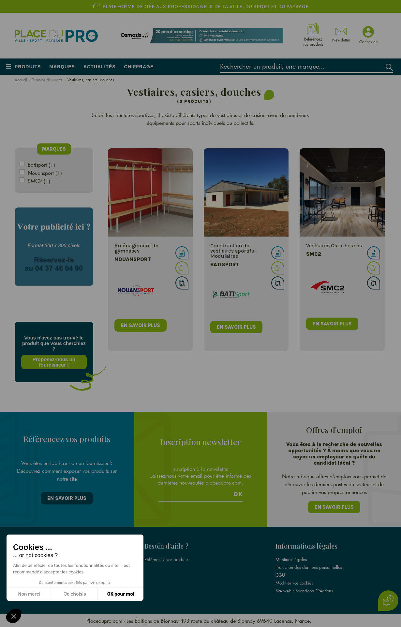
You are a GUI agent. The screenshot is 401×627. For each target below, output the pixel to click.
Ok (238, 494)
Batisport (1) (41, 164)
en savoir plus (140, 325)
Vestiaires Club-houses (334, 245)
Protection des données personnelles (308, 567)
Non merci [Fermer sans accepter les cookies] (29, 594)
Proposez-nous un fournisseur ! (54, 362)
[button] (14, 616)
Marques (62, 66)
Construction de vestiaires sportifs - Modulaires (233, 250)
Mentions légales (291, 559)
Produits (28, 66)
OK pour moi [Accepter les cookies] (120, 594)
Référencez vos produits (166, 559)
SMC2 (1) (39, 180)
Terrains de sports (47, 79)
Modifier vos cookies (294, 583)
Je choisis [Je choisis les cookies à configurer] (75, 594)
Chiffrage (139, 66)
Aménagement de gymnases (136, 248)
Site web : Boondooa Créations (304, 590)
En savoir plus (66, 498)
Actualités (99, 66)
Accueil (21, 79)
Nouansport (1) (45, 172)
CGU (280, 575)
